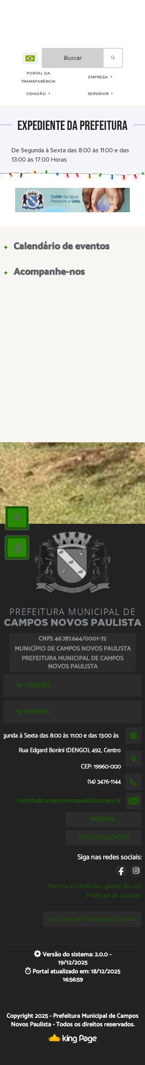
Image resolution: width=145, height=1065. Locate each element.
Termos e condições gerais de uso (95, 886)
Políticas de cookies (113, 895)
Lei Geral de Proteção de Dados (92, 919)
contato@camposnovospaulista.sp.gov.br (69, 801)
